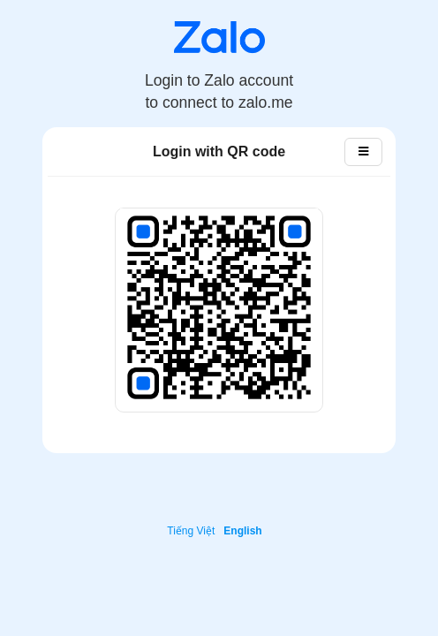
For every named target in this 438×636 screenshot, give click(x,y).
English (242, 531)
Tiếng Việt (191, 531)
